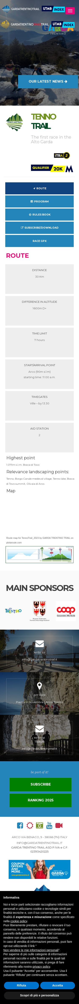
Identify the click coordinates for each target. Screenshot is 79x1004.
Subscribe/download (39, 227)
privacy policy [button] (41, 966)
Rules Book (39, 214)
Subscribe (41, 784)
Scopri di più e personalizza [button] (39, 995)
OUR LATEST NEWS (48, 81)
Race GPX (40, 241)
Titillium (39, 738)
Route (39, 188)
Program (39, 201)
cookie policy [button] (18, 921)
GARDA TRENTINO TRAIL (56, 538)
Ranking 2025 (41, 800)
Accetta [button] (57, 985)
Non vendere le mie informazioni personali (30, 950)
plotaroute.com (14, 542)
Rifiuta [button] (21, 985)
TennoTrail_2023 (30, 538)
